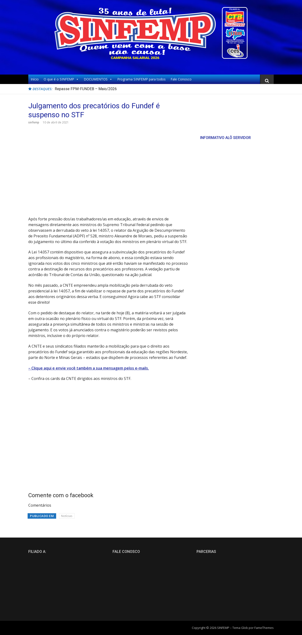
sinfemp (33, 122)
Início (35, 79)
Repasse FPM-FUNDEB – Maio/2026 (86, 89)
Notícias (66, 516)
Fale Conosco (181, 79)
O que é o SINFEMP (61, 79)
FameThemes (264, 628)
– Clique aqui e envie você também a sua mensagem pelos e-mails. (88, 368)
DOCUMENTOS (98, 79)
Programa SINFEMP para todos (141, 79)
